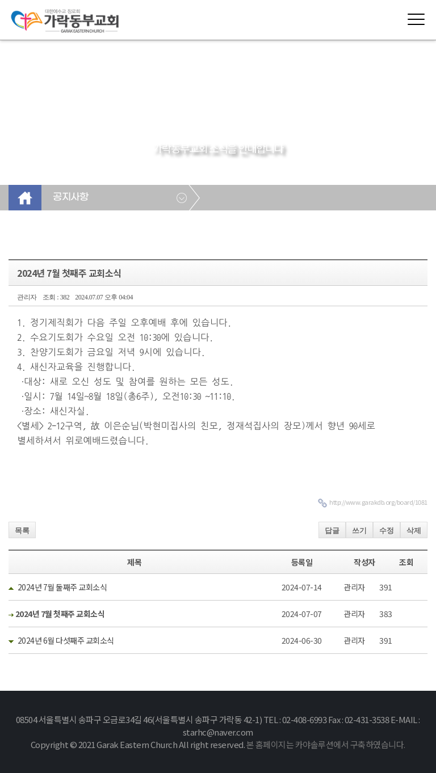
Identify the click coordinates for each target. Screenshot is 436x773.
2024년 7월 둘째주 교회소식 (62, 587)
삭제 (413, 530)
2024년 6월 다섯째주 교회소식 (66, 640)
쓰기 (359, 530)
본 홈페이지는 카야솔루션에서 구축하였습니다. (325, 744)
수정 (386, 530)
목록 (22, 530)
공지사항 (70, 197)
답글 (332, 530)
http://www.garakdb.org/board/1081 (378, 501)
